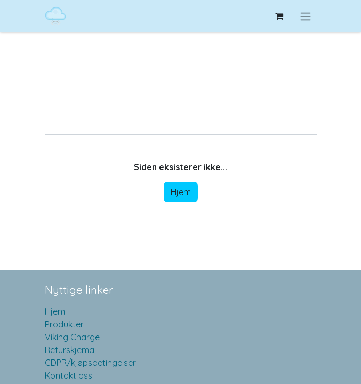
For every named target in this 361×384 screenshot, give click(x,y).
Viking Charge (72, 337)
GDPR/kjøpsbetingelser (90, 362)
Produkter (64, 324)
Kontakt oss (68, 375)
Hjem (181, 192)
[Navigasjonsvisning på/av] (305, 16)
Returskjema (69, 350)
